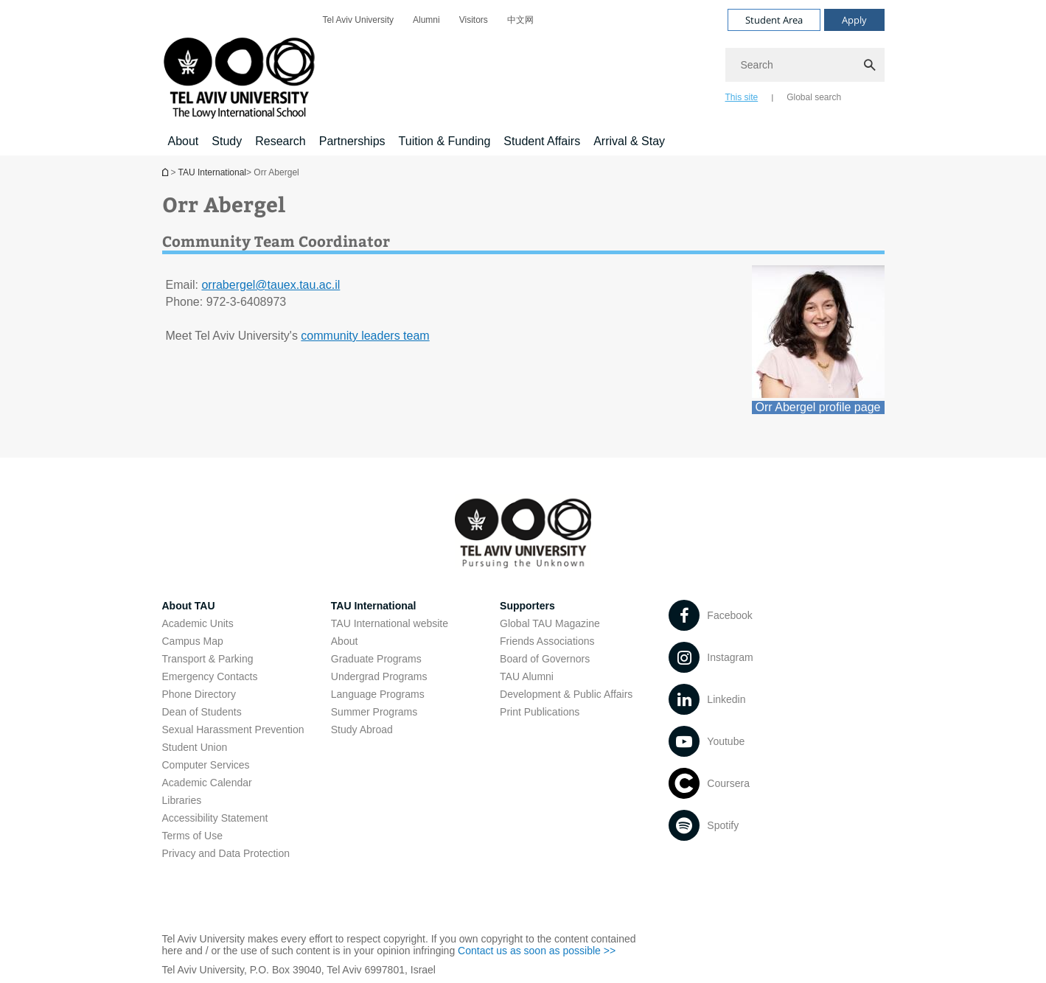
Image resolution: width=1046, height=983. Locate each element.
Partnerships (352, 141)
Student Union (195, 747)
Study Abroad (362, 729)
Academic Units (198, 623)
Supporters (527, 606)
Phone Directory (199, 694)
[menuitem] (358, 20)
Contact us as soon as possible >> (537, 950)
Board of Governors (545, 659)
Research (280, 141)
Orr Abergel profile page (818, 407)
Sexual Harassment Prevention (233, 729)
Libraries (182, 800)
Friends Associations (547, 641)
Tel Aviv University (358, 20)
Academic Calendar (207, 782)
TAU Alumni (527, 676)
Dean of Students (202, 712)
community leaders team (365, 335)
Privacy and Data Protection (226, 853)
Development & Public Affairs (566, 694)
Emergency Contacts (210, 676)
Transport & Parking (208, 659)
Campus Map (192, 641)
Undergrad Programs (379, 676)
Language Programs (378, 694)
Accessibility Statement (215, 818)
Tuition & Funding (445, 141)
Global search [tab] (814, 97)
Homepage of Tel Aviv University (166, 172)
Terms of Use (192, 836)
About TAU (188, 606)
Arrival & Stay (629, 141)
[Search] (805, 65)
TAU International (212, 172)
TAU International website (389, 623)
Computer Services (206, 765)
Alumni (426, 20)
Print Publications (539, 712)
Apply (854, 20)
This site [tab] (742, 97)
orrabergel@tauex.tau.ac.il (270, 285)
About (183, 141)
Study (227, 141)
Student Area (774, 20)
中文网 (520, 20)
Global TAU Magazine (550, 623)
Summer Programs (374, 712)
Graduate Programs (376, 659)
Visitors (473, 20)
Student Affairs (541, 141)
